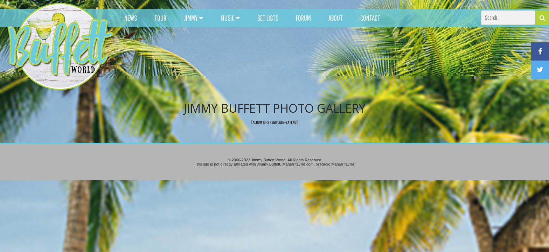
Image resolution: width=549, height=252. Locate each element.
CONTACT (370, 18)
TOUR (160, 18)
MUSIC (230, 18)
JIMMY (193, 18)
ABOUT (335, 18)
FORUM (303, 18)
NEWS (130, 18)
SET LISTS (267, 18)
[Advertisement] (339, 63)
